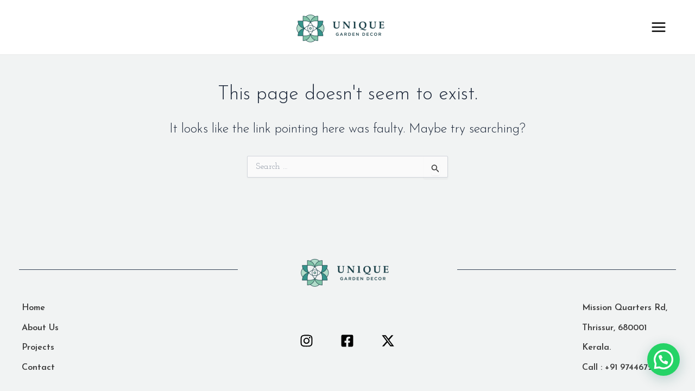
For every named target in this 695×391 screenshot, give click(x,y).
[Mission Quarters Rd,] (624, 308)
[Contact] (38, 368)
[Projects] (38, 347)
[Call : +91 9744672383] (624, 368)
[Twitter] (388, 341)
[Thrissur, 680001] (614, 328)
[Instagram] (306, 341)
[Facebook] (347, 341)
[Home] (33, 308)
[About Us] (40, 328)
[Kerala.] (596, 347)
